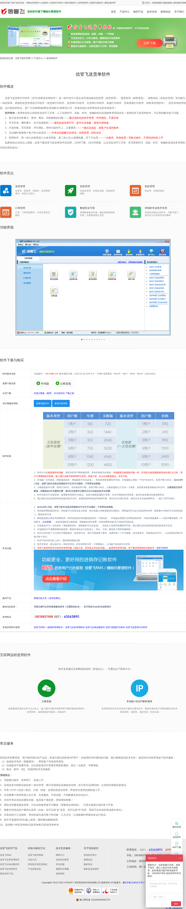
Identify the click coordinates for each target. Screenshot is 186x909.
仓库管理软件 (83, 3)
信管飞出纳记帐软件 (10, 864)
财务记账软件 (70, 3)
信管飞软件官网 (22, 58)
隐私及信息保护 (91, 869)
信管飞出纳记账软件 (95, 627)
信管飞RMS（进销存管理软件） (49, 627)
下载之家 (69, 393)
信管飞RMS (162, 548)
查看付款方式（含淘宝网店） (48, 598)
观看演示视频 (62, 869)
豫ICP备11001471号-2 (133, 882)
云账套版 (63, 383)
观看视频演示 (42, 403)
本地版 (42, 383)
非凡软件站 (59, 393)
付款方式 (32, 859)
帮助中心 (60, 855)
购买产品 (138, 11)
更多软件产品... (7, 873)
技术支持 (152, 11)
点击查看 (46, 522)
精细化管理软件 (33, 3)
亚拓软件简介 (90, 855)
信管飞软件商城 (35, 855)
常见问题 (60, 864)
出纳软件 (45, 3)
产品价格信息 (34, 869)
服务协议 (88, 864)
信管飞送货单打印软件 (136, 627)
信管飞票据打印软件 (115, 627)
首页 (113, 11)
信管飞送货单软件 (8, 869)
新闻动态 (165, 11)
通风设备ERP (110, 3)
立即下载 (149, 43)
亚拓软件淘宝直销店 (37, 864)
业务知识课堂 (62, 859)
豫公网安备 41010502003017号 (93, 899)
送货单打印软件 (56, 3)
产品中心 (125, 11)
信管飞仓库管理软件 (75, 627)
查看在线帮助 (60, 403)
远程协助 (60, 873)
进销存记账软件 (96, 3)
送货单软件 (51, 58)
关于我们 (179, 11)
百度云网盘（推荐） (43, 393)
